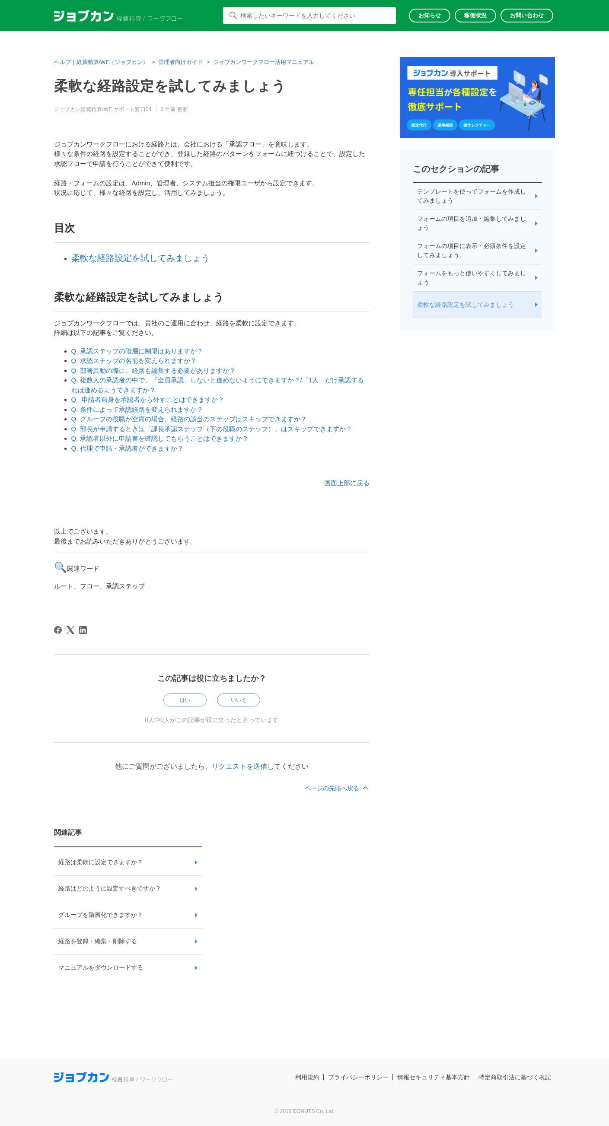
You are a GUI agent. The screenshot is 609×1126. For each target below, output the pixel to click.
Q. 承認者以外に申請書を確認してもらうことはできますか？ (160, 438)
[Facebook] (58, 630)
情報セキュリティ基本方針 (433, 1077)
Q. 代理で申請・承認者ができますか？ (127, 448)
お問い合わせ (527, 15)
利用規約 (307, 1077)
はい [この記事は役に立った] (185, 700)
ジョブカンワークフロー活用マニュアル (263, 62)
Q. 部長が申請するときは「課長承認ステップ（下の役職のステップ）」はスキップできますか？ (211, 429)
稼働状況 (475, 15)
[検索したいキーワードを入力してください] (309, 15)
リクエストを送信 (239, 766)
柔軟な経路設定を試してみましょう (140, 258)
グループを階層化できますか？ (100, 914)
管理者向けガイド (180, 62)
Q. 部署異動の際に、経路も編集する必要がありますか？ (153, 370)
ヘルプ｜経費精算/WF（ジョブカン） (101, 62)
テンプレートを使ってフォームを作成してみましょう (471, 196)
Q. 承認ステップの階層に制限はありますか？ (137, 351)
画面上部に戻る (347, 483)
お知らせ (429, 15)
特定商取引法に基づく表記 (514, 1077)
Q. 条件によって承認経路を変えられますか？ (137, 409)
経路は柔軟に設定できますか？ (100, 862)
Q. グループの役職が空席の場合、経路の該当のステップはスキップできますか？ (189, 419)
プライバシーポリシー (358, 1077)
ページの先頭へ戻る (337, 788)
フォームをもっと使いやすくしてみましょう (471, 278)
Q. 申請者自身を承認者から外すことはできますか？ (147, 399)
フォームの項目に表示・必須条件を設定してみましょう (471, 250)
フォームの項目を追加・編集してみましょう (471, 223)
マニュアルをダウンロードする (100, 967)
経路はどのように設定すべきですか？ (109, 888)
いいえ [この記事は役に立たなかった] (238, 700)
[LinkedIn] (83, 630)
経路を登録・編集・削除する (97, 941)
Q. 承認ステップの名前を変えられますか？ (134, 360)
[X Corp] (70, 630)
